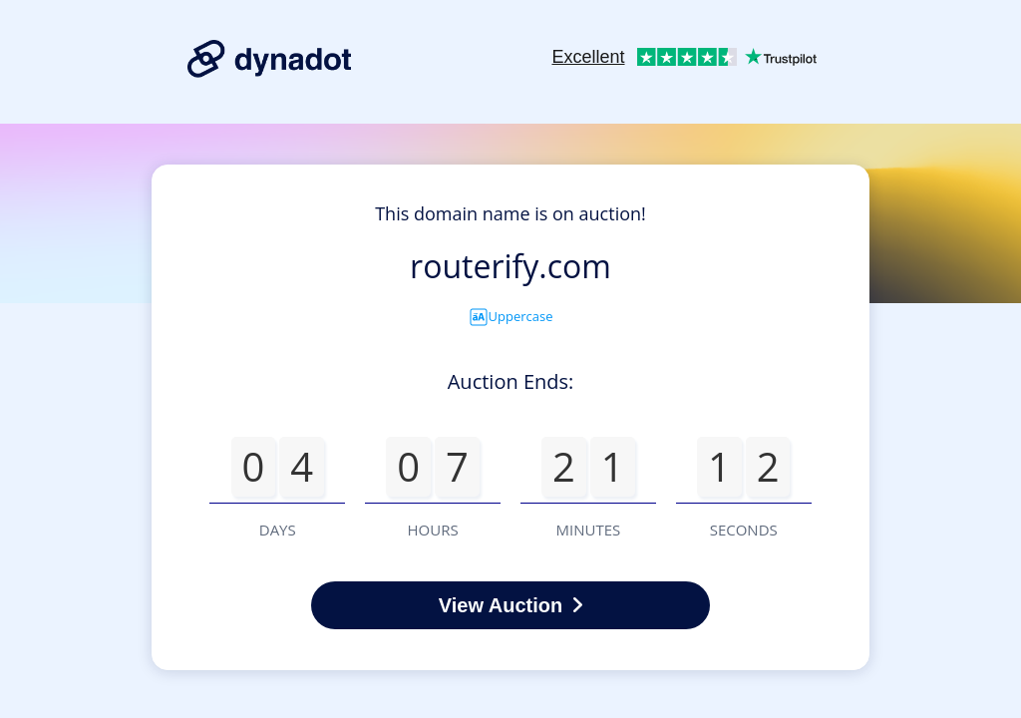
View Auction (510, 605)
